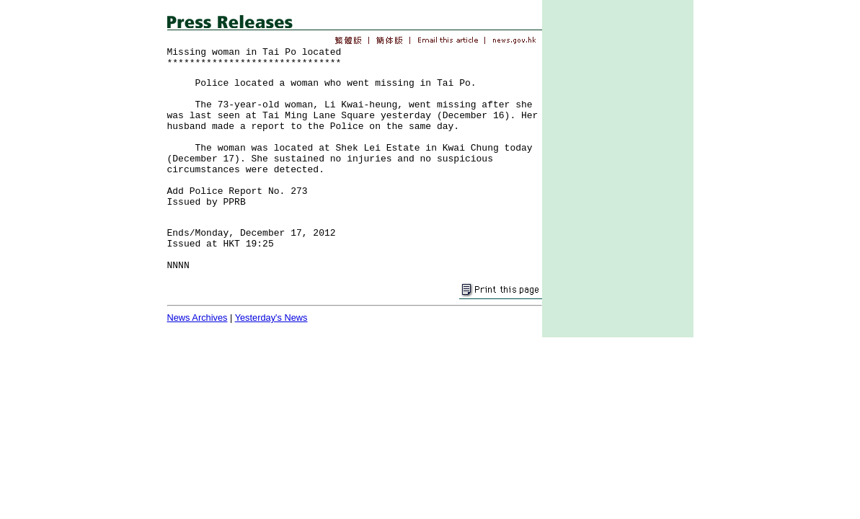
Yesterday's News (271, 317)
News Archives (197, 317)
